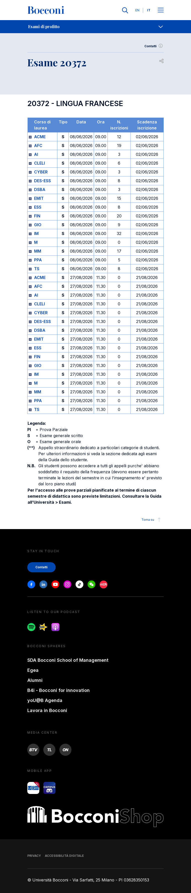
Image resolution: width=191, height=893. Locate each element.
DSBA (39, 189)
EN (137, 10)
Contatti (154, 46)
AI (36, 154)
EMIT (39, 198)
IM (36, 233)
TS (36, 268)
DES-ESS (42, 180)
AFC (38, 145)
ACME (40, 136)
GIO (37, 224)
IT (148, 10)
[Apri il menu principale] (161, 10)
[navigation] (95, 26)
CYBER (41, 171)
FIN (37, 215)
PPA (38, 259)
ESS (37, 207)
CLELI (39, 163)
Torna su (151, 520)
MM (37, 251)
